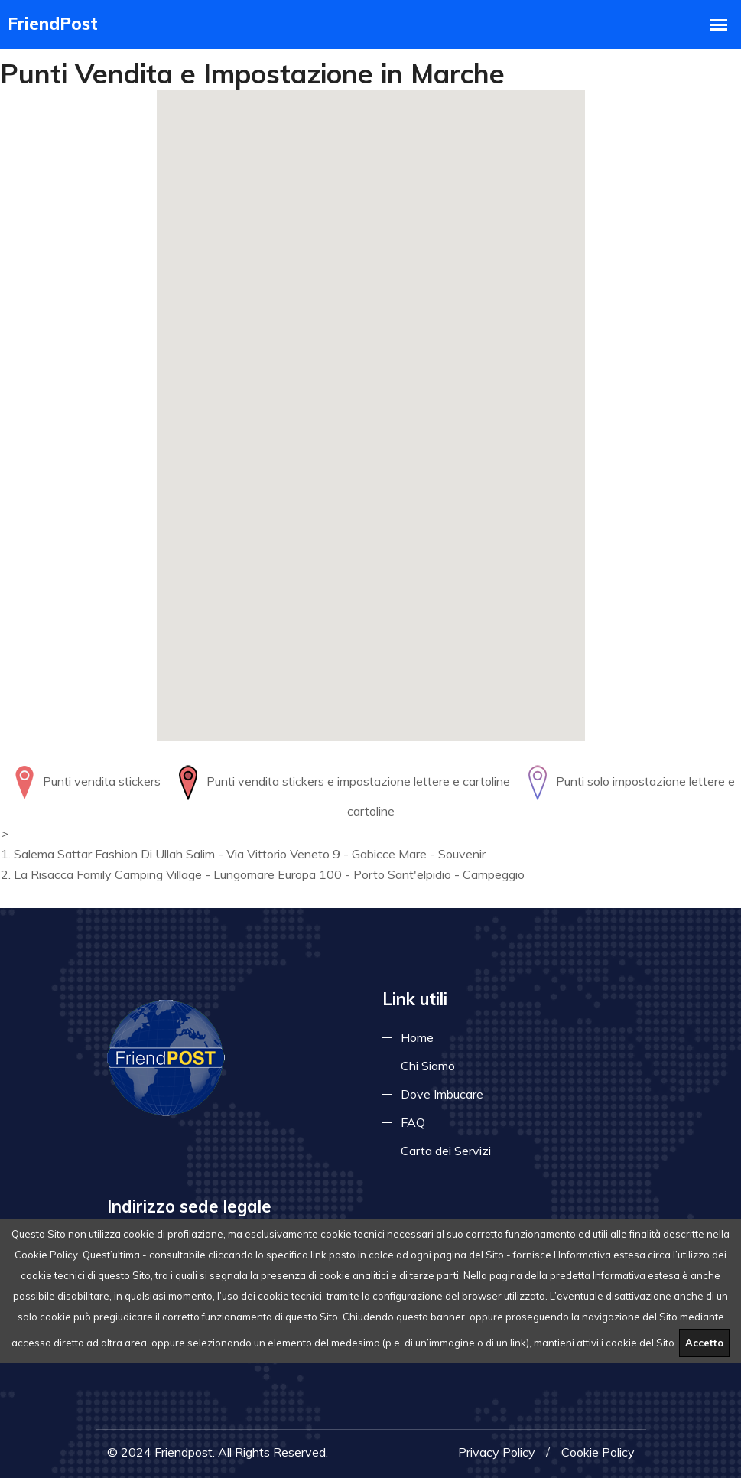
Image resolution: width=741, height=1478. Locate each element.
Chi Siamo (428, 1065)
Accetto (704, 1342)
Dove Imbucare (442, 1094)
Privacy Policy (496, 1452)
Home (417, 1037)
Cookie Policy (598, 1452)
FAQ (413, 1122)
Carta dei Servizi (446, 1150)
